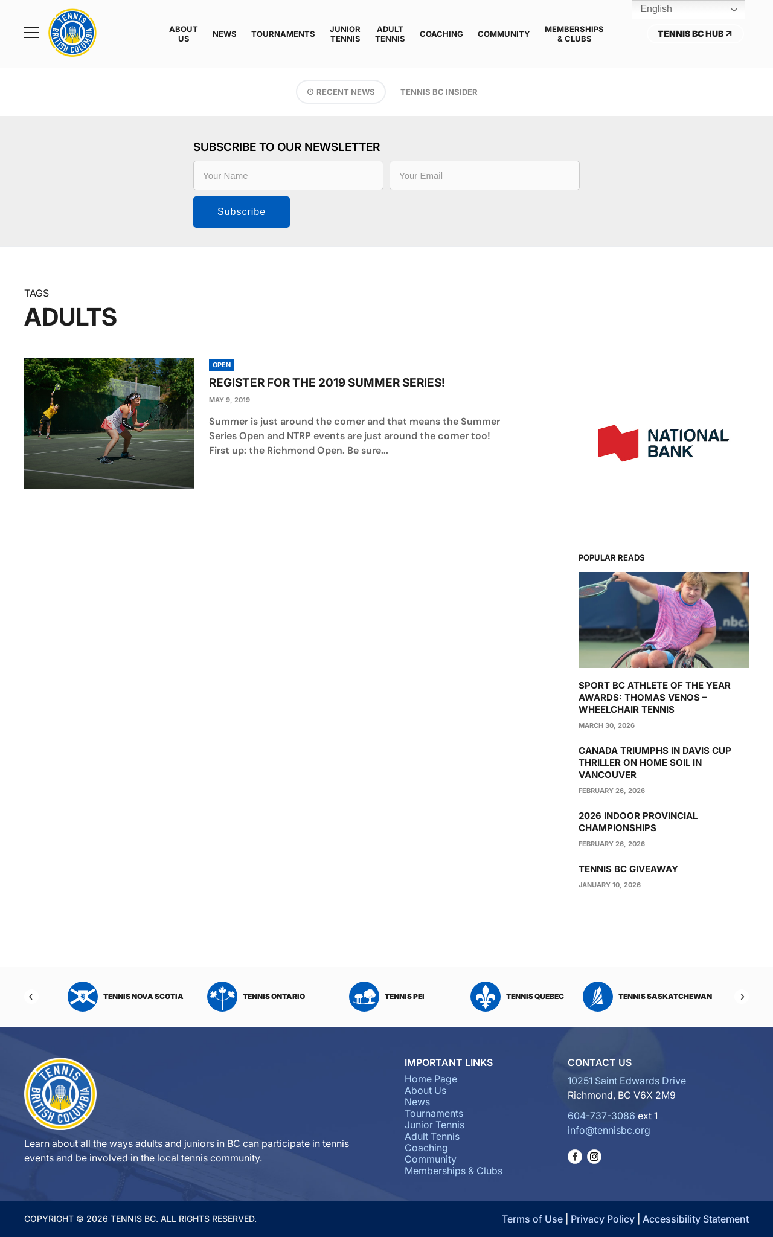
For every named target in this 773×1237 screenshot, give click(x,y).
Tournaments (283, 34)
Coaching (441, 34)
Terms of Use (532, 1219)
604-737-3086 (601, 1116)
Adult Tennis (390, 33)
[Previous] (31, 996)
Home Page (431, 1079)
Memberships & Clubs (574, 33)
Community (504, 34)
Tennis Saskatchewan (647, 997)
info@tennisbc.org (609, 1130)
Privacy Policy (603, 1219)
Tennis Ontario (256, 997)
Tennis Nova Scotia (126, 997)
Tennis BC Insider (439, 92)
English (647, 9)
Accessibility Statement (696, 1219)
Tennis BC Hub (695, 33)
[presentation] (109, 423)
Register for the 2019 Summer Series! (327, 383)
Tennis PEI (387, 997)
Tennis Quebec (517, 997)
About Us (183, 33)
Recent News (345, 92)
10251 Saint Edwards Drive (627, 1081)
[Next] (741, 996)
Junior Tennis (345, 33)
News (225, 34)
